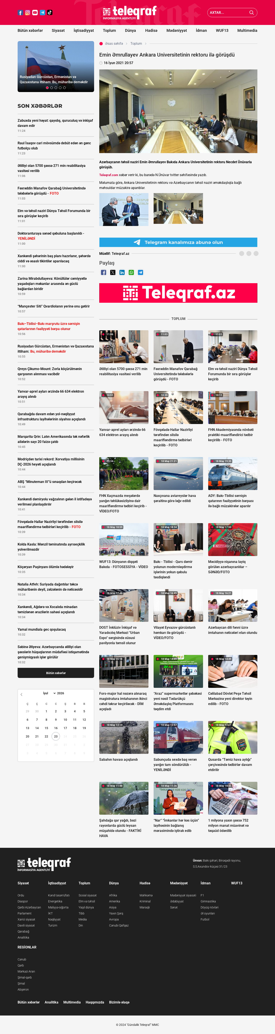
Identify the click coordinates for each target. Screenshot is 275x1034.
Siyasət (58, 30)
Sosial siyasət (88, 895)
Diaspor (23, 901)
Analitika (23, 937)
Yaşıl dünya (86, 907)
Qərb (21, 965)
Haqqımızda (95, 1002)
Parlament (25, 913)
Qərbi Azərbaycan (29, 907)
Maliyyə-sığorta (58, 907)
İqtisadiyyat (84, 30)
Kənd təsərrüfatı (59, 895)
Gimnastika (208, 901)
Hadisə (151, 30)
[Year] (63, 693)
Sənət (174, 907)
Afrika (113, 895)
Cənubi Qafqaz (119, 925)
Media (83, 919)
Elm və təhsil (87, 901)
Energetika (55, 901)
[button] (47, 87)
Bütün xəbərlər (30, 30)
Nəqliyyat (54, 919)
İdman (201, 30)
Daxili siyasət (26, 925)
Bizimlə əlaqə (119, 1002)
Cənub (22, 959)
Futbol (205, 919)
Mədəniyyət (177, 30)
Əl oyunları (208, 913)
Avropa (114, 919)
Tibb (81, 913)
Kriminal (145, 901)
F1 (202, 895)
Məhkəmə (146, 895)
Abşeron (23, 989)
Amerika (114, 901)
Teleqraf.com (108, 175)
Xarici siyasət (26, 919)
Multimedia (247, 30)
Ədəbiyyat (177, 901)
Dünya (130, 30)
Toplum (109, 30)
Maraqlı (145, 907)
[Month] (48, 693)
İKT (50, 913)
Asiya (112, 907)
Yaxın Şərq (116, 913)
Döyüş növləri (209, 907)
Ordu (21, 895)
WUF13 (222, 30)
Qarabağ (23, 931)
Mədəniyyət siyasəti (183, 895)
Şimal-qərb (25, 977)
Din (81, 925)
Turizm (52, 925)
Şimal (21, 983)
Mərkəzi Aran (26, 971)
